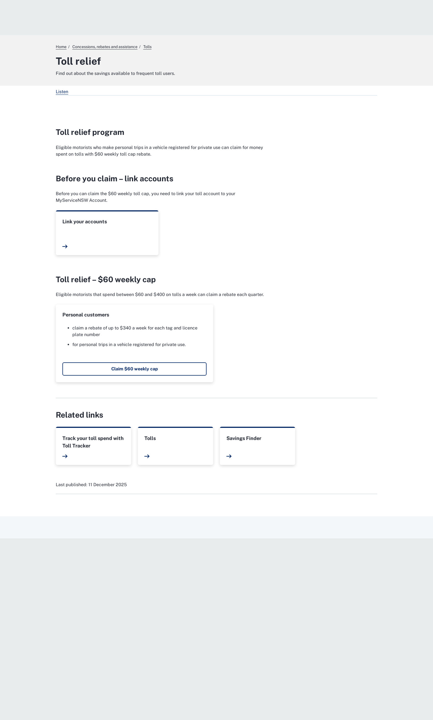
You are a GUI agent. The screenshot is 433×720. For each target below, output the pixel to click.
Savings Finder (243, 438)
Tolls (150, 438)
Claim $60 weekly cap (134, 368)
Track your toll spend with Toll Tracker (93, 442)
